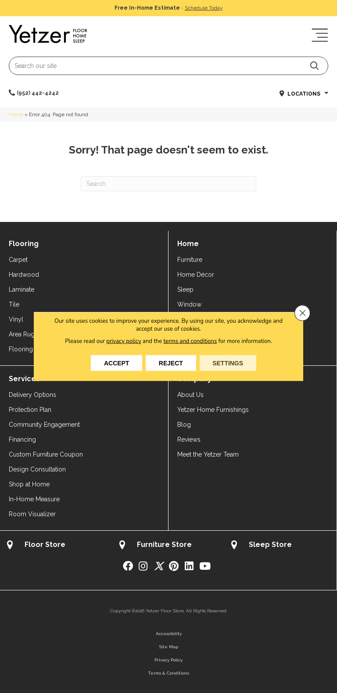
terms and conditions (190, 341)
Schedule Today (204, 8)
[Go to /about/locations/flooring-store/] (56, 545)
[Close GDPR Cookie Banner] (302, 313)
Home (16, 114)
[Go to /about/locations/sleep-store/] (280, 545)
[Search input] (168, 66)
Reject (171, 363)
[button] (314, 66)
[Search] (168, 183)
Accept (116, 363)
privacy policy (123, 341)
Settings (228, 363)
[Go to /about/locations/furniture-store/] (168, 545)
